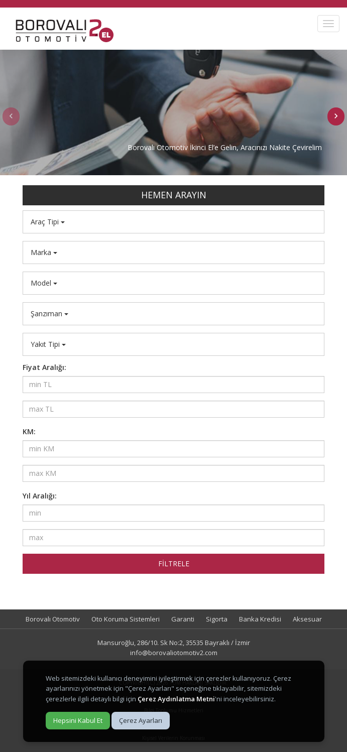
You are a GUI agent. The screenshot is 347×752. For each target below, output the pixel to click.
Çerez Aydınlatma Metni (176, 698)
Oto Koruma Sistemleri (125, 618)
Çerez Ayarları (140, 720)
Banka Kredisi (260, 618)
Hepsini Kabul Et (77, 720)
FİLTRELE (173, 563)
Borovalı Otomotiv (53, 618)
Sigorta (216, 618)
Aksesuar (307, 618)
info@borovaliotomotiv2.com (173, 652)
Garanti (182, 618)
